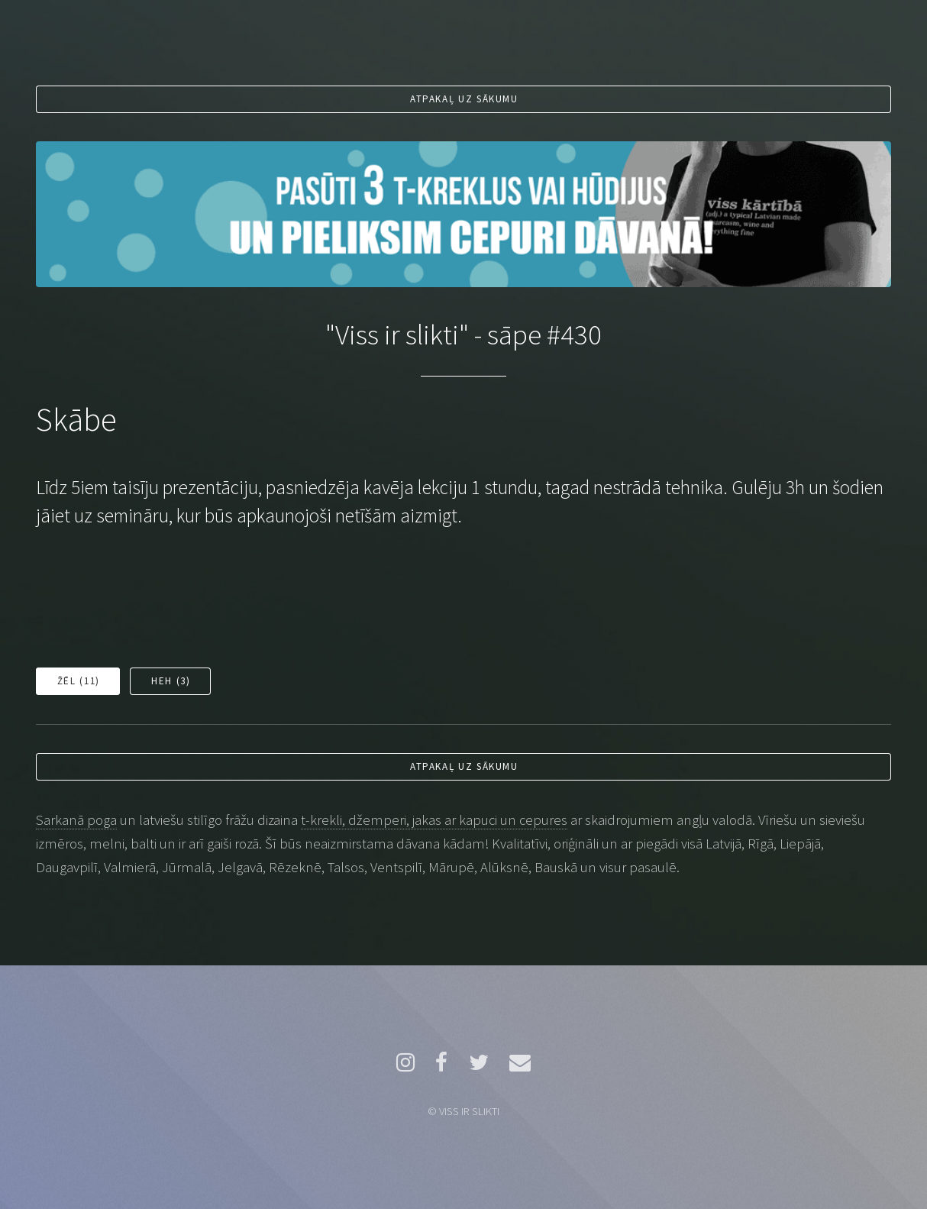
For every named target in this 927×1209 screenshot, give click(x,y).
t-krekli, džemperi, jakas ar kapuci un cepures (434, 820)
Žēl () (78, 680)
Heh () (170, 680)
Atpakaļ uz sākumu (464, 98)
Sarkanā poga (76, 820)
